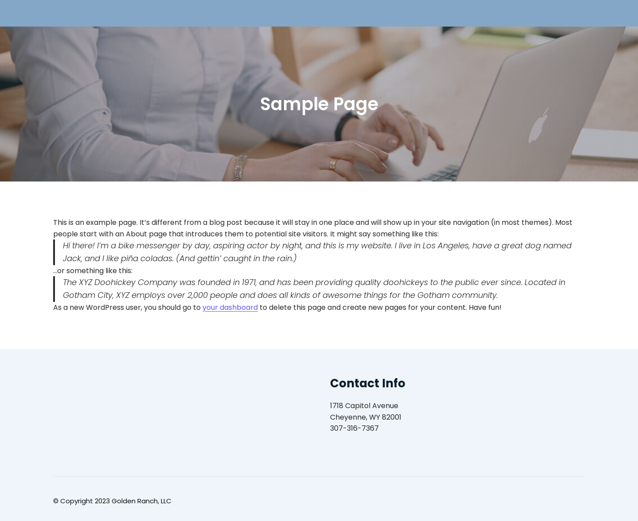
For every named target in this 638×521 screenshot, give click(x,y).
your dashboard (230, 307)
